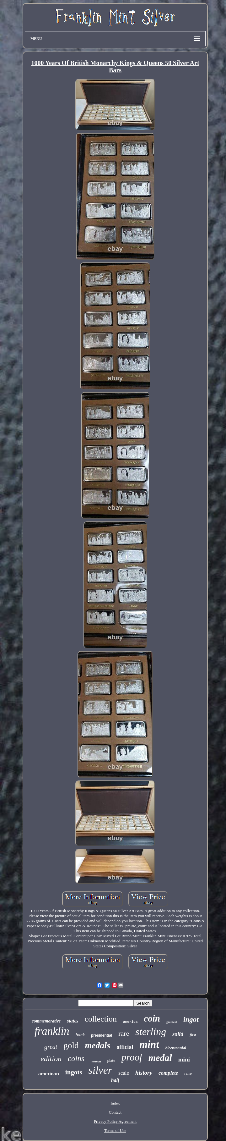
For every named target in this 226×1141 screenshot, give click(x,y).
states (72, 1020)
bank (80, 1034)
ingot (191, 1019)
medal (160, 1057)
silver (100, 1070)
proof (131, 1057)
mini (184, 1059)
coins (76, 1058)
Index (115, 1103)
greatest (171, 1022)
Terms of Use (115, 1130)
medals (97, 1045)
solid (177, 1034)
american (48, 1073)
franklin (52, 1031)
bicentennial (175, 1047)
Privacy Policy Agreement (115, 1121)
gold (70, 1045)
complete (168, 1073)
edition (51, 1059)
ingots (73, 1072)
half (115, 1080)
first (193, 1035)
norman (96, 1061)
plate (111, 1060)
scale (123, 1073)
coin (152, 1018)
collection (101, 1018)
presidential (101, 1035)
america (130, 1022)
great (50, 1046)
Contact (115, 1112)
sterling (150, 1031)
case (188, 1073)
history (143, 1072)
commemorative (46, 1021)
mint (149, 1044)
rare (123, 1033)
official (124, 1047)
